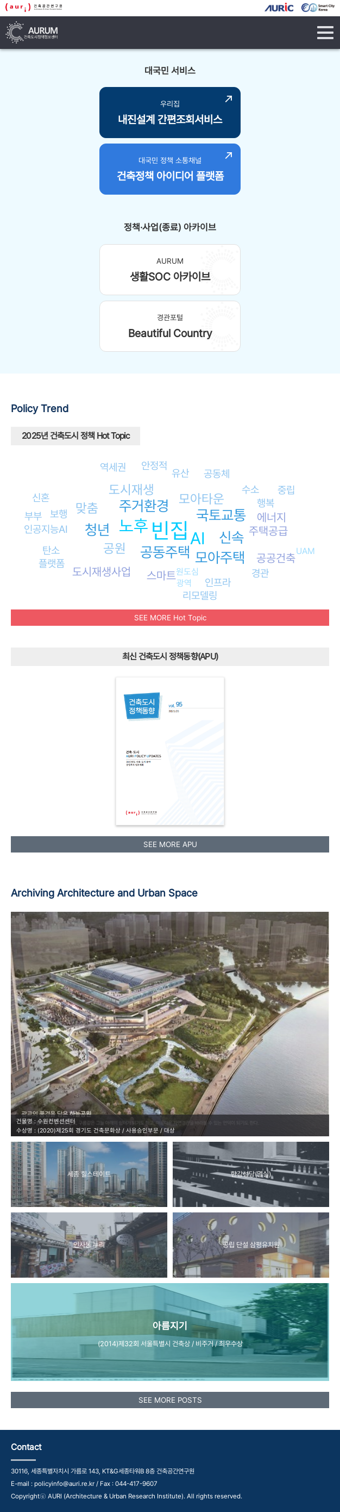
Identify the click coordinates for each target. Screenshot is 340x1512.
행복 (265, 503)
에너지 (271, 517)
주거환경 (144, 505)
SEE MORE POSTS (170, 1400)
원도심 (187, 572)
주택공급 (268, 531)
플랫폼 (52, 563)
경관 (260, 573)
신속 (231, 537)
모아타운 (201, 499)
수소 (250, 489)
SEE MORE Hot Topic (170, 617)
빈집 (170, 530)
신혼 (40, 497)
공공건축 (275, 558)
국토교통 (221, 515)
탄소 (51, 550)
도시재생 (131, 489)
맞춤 (86, 508)
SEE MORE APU (170, 844)
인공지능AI (46, 529)
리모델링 (199, 595)
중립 (286, 490)
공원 (114, 548)
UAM (305, 551)
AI (197, 538)
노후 (133, 526)
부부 (33, 516)
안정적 (154, 465)
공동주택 (165, 552)
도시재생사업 (101, 571)
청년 (97, 529)
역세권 (113, 467)
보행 (58, 514)
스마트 (161, 575)
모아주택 (220, 557)
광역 (184, 583)
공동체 (217, 474)
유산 (180, 473)
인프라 (218, 582)
